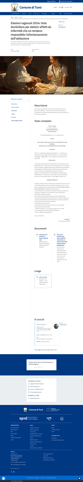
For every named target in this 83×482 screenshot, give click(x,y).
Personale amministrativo (16, 437)
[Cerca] (70, 7)
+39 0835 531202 (14, 460)
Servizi (31, 425)
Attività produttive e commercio (36, 433)
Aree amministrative (15, 427)
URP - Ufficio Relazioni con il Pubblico (18, 464)
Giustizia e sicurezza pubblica (36, 442)
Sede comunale (43, 277)
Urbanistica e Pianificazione (35, 436)
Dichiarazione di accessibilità (49, 460)
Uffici (12, 431)
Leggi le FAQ (45, 456)
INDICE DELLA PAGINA (16, 99)
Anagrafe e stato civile (34, 427)
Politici (12, 435)
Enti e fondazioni (14, 433)
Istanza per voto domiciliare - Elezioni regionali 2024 (43, 237)
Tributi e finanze (33, 444)
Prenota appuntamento (48, 454)
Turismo (31, 438)
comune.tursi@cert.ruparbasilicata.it (18, 462)
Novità (16, 17)
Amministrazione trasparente (58, 440)
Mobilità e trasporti (34, 440)
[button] (65, 1)
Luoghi (12, 439)
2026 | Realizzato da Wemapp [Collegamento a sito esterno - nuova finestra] (16, 481)
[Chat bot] (79, 478)
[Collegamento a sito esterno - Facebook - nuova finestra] (60, 7)
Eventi (53, 431)
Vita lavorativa (33, 432)
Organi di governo (14, 429)
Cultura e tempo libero (34, 430)
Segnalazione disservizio (48, 458)
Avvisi (20, 17)
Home (12, 17)
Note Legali (37, 477)
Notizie (53, 427)
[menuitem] (44, 13)
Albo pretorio (54, 438)
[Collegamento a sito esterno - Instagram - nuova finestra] (62, 7)
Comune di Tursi (30, 7)
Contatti (13, 451)
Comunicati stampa (55, 429)
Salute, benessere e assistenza (36, 448)
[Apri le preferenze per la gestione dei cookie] (3, 478)
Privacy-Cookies (30, 477)
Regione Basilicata (51, 1)
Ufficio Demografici (41, 324)
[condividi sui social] (61, 22)
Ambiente (32, 446)
